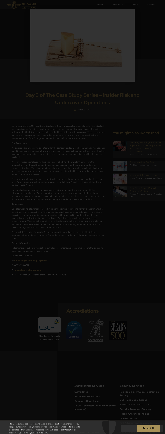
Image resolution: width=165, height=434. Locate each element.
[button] (162, 428)
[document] (82, 217)
